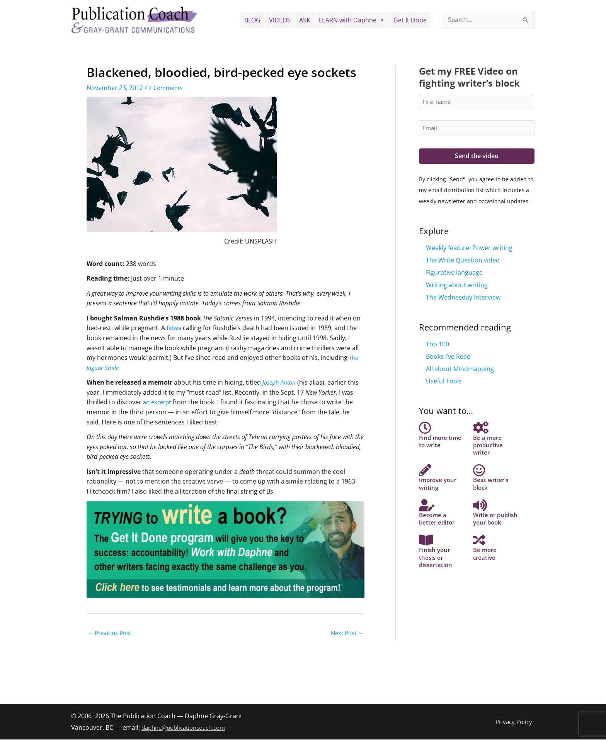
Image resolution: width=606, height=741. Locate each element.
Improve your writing (439, 494)
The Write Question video (463, 261)
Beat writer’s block (491, 494)
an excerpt (158, 402)
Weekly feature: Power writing (469, 249)
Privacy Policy (515, 723)
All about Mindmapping (460, 370)
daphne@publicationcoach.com (187, 728)
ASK (304, 20)
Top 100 (437, 345)
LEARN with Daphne (352, 20)
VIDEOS (280, 20)
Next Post (346, 633)
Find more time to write (441, 444)
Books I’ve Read (448, 358)
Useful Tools (444, 382)
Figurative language (454, 274)
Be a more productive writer (489, 448)
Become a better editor (437, 537)
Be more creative (485, 587)
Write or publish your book (491, 541)
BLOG (252, 20)
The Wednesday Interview (463, 299)
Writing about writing (457, 286)
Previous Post (111, 633)
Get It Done (410, 20)
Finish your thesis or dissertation (436, 591)
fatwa (174, 328)
